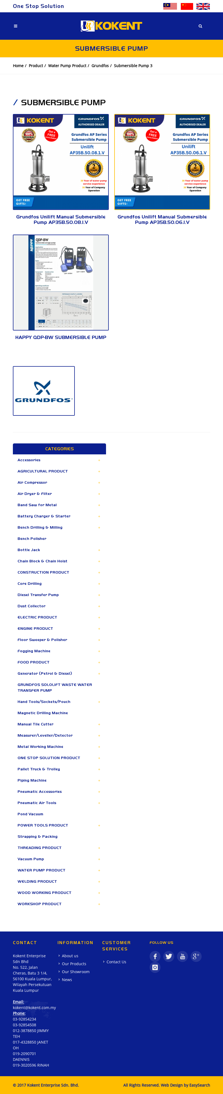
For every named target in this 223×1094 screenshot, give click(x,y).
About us (70, 955)
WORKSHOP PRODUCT (40, 904)
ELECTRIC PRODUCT (37, 617)
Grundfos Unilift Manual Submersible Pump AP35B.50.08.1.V (60, 219)
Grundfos (100, 65)
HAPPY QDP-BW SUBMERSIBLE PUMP (60, 337)
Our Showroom (76, 971)
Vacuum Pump (31, 859)
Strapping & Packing (38, 836)
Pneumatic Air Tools (37, 802)
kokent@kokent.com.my (34, 1007)
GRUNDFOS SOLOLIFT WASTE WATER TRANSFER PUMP (55, 687)
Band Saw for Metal (37, 505)
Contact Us (116, 961)
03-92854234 (24, 1019)
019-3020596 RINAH (31, 1065)
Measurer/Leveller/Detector (45, 735)
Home (18, 65)
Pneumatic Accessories (40, 791)
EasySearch (199, 1085)
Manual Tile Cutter (35, 724)
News (67, 979)
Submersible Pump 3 (133, 65)
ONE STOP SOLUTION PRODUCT (49, 758)
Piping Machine (32, 780)
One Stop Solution (38, 6)
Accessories (29, 460)
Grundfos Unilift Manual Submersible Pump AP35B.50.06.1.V (162, 219)
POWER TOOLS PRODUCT (43, 825)
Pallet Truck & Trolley (39, 769)
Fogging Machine (34, 651)
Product (36, 65)
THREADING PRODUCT (40, 847)
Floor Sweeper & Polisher (42, 639)
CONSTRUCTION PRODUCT (43, 572)
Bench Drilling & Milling (40, 527)
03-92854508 (24, 1024)
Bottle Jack (29, 550)
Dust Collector (31, 606)
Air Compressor (32, 482)
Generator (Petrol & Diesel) (45, 673)
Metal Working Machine (40, 746)
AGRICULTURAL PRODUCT (43, 471)
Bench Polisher (32, 538)
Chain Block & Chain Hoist (42, 561)
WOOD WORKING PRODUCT (45, 892)
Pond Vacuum (30, 814)
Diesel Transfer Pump (38, 594)
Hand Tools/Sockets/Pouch (44, 701)
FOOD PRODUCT (34, 662)
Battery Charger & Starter (44, 516)
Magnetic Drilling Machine (43, 713)
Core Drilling (30, 583)
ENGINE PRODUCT (35, 628)
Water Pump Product (67, 65)
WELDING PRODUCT (37, 881)
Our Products (74, 963)
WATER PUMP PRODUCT (41, 870)
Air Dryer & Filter (35, 493)
